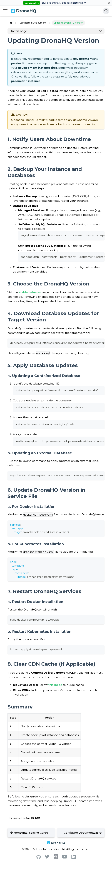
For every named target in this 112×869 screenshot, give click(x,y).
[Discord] (56, 858)
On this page (18, 31)
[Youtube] (64, 857)
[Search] (106, 11)
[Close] (109, 3)
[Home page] (11, 23)
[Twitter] (47, 857)
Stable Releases (30, 292)
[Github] (38, 857)
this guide (55, 685)
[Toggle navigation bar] (5, 10)
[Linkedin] (73, 858)
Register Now (77, 2)
